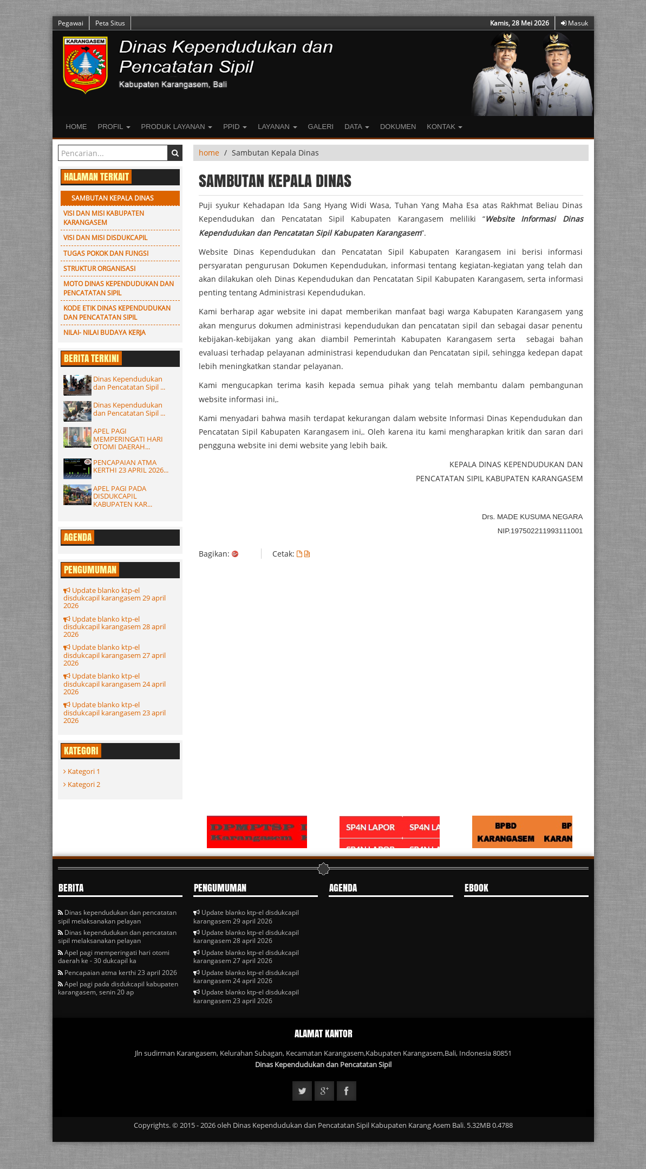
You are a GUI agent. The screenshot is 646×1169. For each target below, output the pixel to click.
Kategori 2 (81, 784)
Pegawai (70, 23)
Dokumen (398, 126)
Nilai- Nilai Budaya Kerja (104, 332)
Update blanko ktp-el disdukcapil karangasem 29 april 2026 (114, 598)
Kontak (444, 126)
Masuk (574, 23)
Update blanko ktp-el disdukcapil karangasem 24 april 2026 (114, 683)
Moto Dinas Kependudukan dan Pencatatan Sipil (118, 288)
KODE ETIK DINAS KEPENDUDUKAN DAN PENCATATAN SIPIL (117, 312)
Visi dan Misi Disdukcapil (105, 237)
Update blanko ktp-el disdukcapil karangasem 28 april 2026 (114, 627)
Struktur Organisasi (99, 268)
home (209, 152)
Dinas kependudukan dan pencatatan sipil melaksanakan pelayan (117, 916)
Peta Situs (110, 23)
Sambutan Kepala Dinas (112, 198)
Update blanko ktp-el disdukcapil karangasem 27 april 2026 (114, 655)
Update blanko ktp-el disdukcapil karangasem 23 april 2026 (114, 712)
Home (76, 126)
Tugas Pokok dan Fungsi (105, 253)
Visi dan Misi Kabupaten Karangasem (103, 218)
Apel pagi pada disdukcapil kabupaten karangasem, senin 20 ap (118, 988)
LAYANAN (277, 126)
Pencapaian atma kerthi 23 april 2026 (117, 972)
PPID (235, 126)
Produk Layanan (177, 126)
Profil (114, 126)
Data (356, 126)
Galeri (321, 126)
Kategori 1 (81, 771)
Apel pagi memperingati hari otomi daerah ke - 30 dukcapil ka (113, 956)
